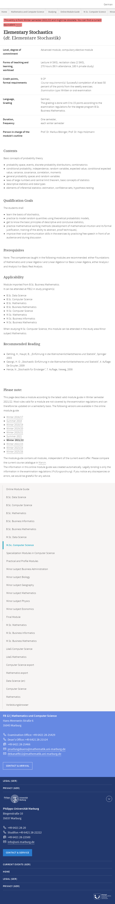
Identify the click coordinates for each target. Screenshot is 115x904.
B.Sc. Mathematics (16, 513)
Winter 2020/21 (14, 432)
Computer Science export (20, 665)
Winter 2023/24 (14, 448)
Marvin (42, 462)
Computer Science (16, 689)
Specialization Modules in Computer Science (30, 553)
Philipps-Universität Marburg (16, 799)
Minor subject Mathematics (21, 593)
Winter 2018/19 (14, 425)
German (108, 4)
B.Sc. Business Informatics (20, 521)
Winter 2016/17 (14, 417)
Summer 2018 (14, 421)
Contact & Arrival (17, 766)
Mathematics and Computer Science (27, 11)
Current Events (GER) (17, 864)
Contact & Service (17, 852)
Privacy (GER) (11, 788)
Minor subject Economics (20, 609)
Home (4, 11)
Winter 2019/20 (14, 428)
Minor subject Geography (20, 585)
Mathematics (13, 697)
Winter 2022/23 (14, 444)
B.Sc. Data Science (16, 497)
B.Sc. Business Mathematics (21, 529)
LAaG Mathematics (16, 657)
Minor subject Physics (18, 601)
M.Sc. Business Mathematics (21, 641)
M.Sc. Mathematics (16, 625)
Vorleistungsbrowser (17, 705)
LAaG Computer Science (19, 649)
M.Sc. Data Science (16, 537)
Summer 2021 (14, 436)
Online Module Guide (70, 11)
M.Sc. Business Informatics (20, 633)
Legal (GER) (10, 781)
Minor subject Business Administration (27, 569)
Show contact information (108, 798)
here (18, 25)
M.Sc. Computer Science (95, 11)
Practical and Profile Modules (22, 561)
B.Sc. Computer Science (19, 505)
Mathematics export (17, 673)
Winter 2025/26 (14, 452)
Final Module (13, 617)
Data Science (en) (15, 681)
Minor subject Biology (18, 577)
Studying (52, 11)
